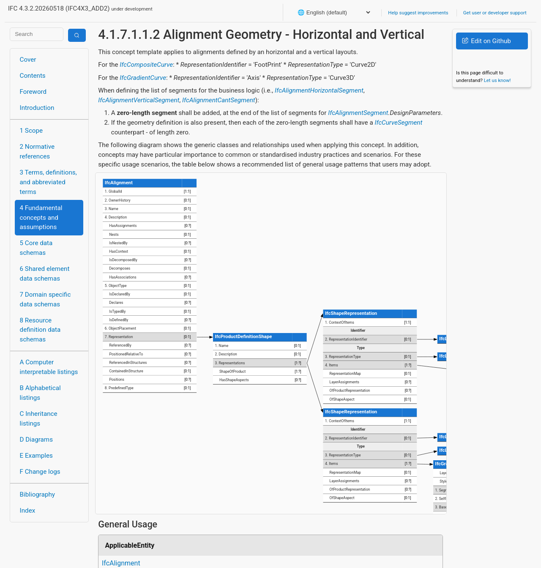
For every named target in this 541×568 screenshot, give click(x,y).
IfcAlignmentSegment (358, 113)
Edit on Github (486, 41)
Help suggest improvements (418, 13)
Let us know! (497, 80)
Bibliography (37, 494)
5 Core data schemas (36, 248)
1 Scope (31, 130)
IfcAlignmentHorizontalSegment (319, 90)
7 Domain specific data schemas (45, 299)
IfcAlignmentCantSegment (218, 100)
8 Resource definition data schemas (40, 330)
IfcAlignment (121, 563)
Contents (33, 75)
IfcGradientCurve (143, 78)
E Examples (36, 455)
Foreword (33, 92)
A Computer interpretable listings (49, 367)
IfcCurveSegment (398, 122)
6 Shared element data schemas (45, 273)
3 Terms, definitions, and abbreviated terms (48, 182)
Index (28, 510)
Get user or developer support (495, 13)
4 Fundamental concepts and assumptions (41, 217)
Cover (28, 59)
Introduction (37, 108)
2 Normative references (37, 151)
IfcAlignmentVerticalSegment (138, 100)
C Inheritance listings (38, 418)
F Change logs (40, 471)
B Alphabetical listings (40, 392)
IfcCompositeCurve (146, 64)
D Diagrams (36, 439)
